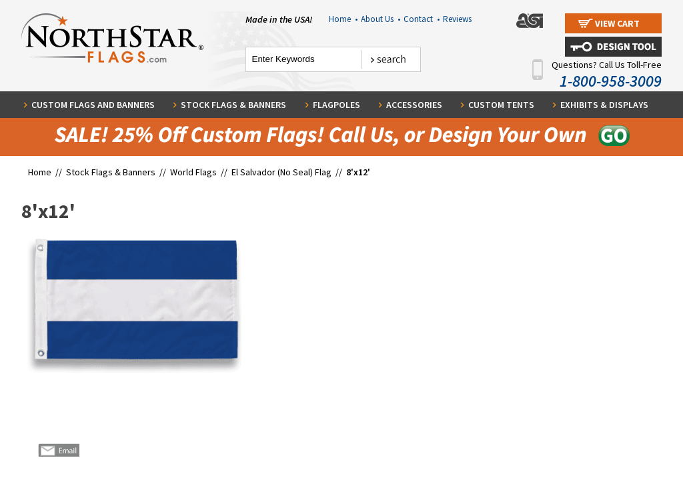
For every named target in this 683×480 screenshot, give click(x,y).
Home (343, 19)
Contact (422, 19)
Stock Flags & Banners (233, 105)
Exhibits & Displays (604, 105)
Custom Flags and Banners (93, 105)
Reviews (457, 19)
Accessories (414, 105)
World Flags (193, 172)
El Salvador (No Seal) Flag (281, 172)
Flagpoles (336, 105)
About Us (380, 19)
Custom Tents (501, 105)
